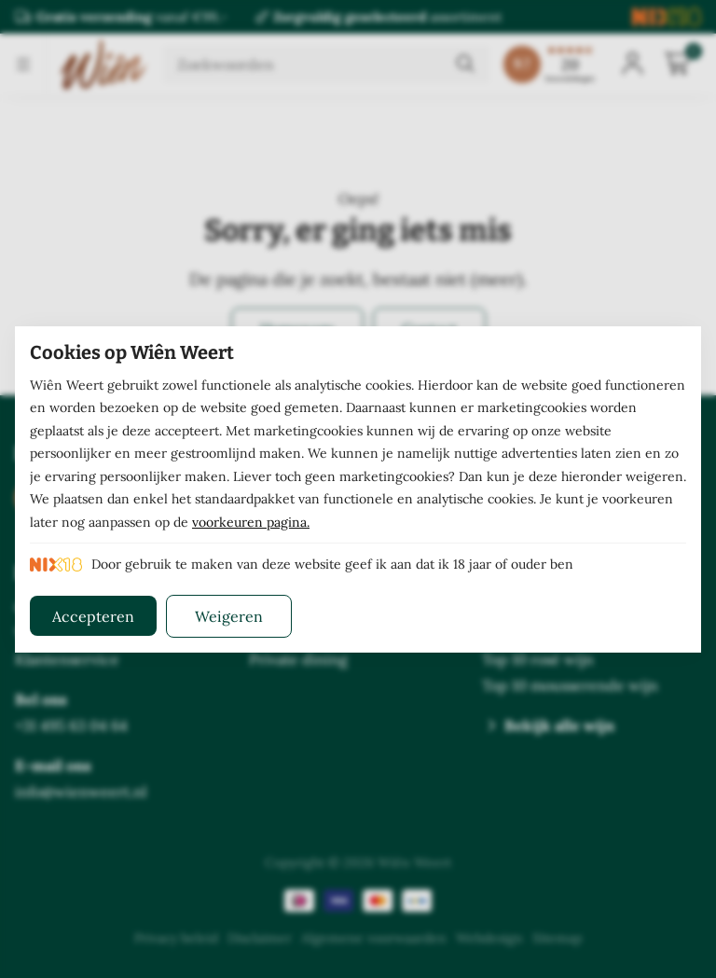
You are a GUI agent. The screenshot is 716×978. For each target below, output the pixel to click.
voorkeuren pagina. (251, 522)
